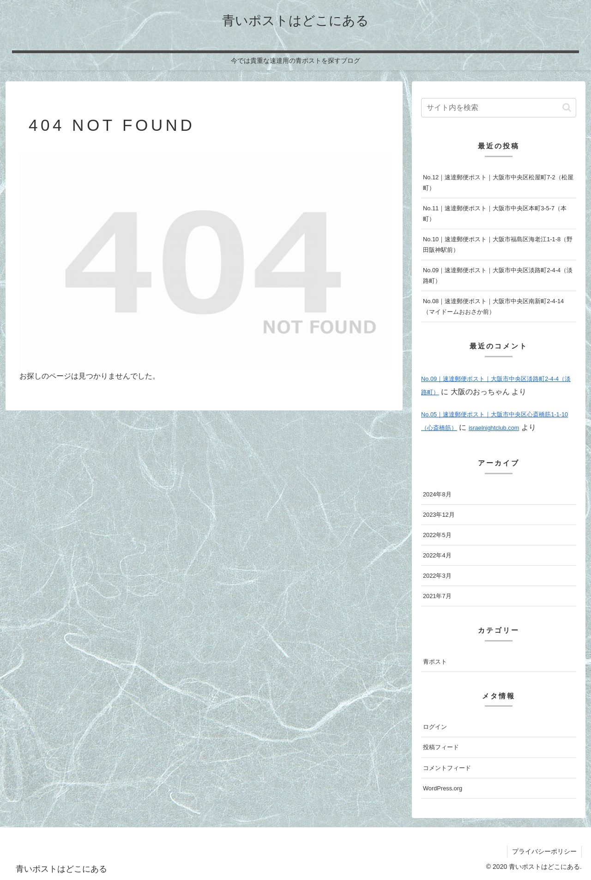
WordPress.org (442, 788)
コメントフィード (447, 767)
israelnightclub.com (494, 427)
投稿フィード (441, 747)
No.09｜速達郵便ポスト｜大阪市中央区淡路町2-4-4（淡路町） (498, 275)
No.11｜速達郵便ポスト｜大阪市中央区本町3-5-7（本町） (495, 213)
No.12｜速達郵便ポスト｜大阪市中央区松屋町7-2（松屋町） (498, 182)
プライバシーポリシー (544, 851)
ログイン (435, 726)
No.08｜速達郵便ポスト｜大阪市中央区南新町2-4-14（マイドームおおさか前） (493, 306)
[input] (498, 107)
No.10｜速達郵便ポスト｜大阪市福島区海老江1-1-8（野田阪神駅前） (498, 244)
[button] (567, 107)
